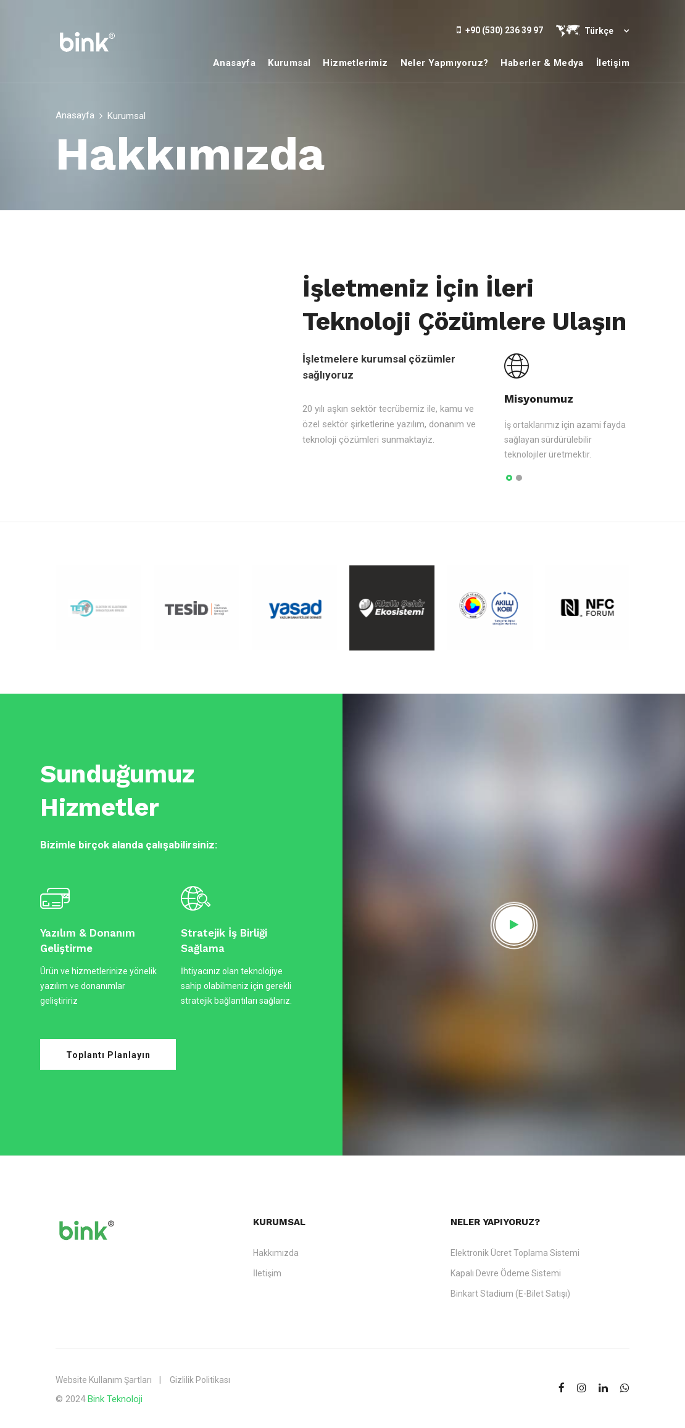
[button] (509, 478)
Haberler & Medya (541, 62)
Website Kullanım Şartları (104, 1380)
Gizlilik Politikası (200, 1380)
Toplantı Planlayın (108, 1055)
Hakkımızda (276, 1253)
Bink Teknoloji (115, 1399)
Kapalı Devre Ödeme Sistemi (505, 1273)
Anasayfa (234, 62)
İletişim (612, 62)
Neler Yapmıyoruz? (445, 62)
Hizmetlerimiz (355, 62)
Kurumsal (289, 62)
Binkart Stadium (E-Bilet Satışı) (510, 1294)
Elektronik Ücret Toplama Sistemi (514, 1253)
